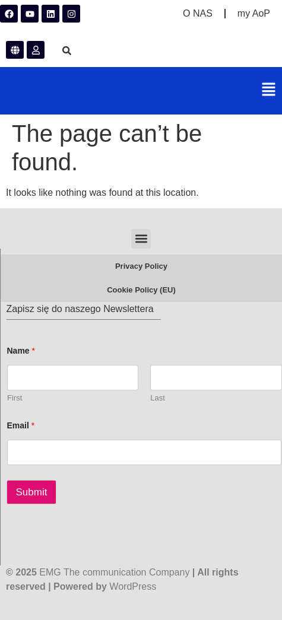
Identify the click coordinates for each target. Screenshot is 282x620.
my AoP (253, 13)
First (14, 397)
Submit (31, 492)
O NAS (198, 13)
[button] (268, 90)
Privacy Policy (141, 266)
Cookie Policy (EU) (141, 289)
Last (157, 397)
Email (21, 425)
